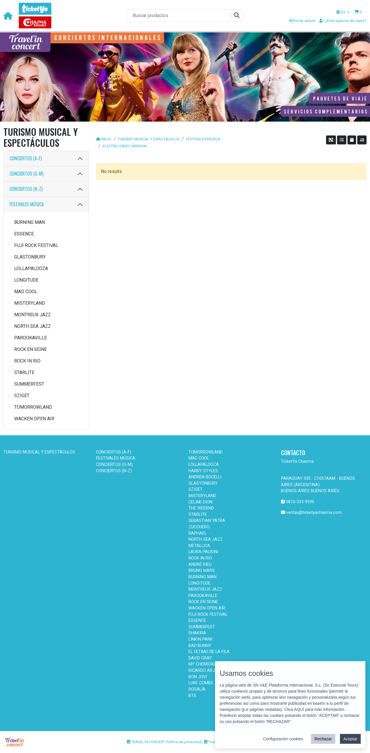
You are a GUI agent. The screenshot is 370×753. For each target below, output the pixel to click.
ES (341, 12)
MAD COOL (25, 291)
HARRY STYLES (203, 470)
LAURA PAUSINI (203, 551)
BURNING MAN (29, 222)
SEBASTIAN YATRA (206, 520)
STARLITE (24, 372)
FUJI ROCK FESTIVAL (36, 245)
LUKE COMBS (200, 683)
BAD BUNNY (199, 645)
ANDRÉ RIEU (200, 564)
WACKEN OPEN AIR (34, 418)
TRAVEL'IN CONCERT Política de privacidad (164, 742)
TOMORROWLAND (33, 407)
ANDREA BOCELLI (204, 477)
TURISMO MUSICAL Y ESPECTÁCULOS (149, 139)
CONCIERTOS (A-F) (26, 158)
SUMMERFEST (29, 384)
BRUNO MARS (201, 570)
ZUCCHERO (199, 527)
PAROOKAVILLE (30, 338)
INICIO (106, 139)
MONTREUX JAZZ (32, 314)
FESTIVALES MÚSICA (27, 204)
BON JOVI (197, 676)
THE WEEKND (201, 508)
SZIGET (21, 395)
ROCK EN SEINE (30, 349)
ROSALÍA (197, 689)
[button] (358, 12)
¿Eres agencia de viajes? (343, 20)
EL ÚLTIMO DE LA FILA (209, 651)
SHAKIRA (197, 633)
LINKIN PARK (200, 639)
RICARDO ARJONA (205, 670)
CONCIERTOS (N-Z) (26, 188)
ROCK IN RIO (27, 361)
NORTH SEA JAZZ (32, 326)
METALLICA (199, 545)
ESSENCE (24, 234)
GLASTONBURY (30, 257)
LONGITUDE (26, 280)
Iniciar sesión (302, 20)
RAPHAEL (197, 533)
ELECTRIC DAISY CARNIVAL (125, 146)
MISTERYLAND (29, 303)
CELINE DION (200, 502)
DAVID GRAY (200, 658)
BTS (192, 695)
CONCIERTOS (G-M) (26, 173)
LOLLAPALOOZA (31, 268)
